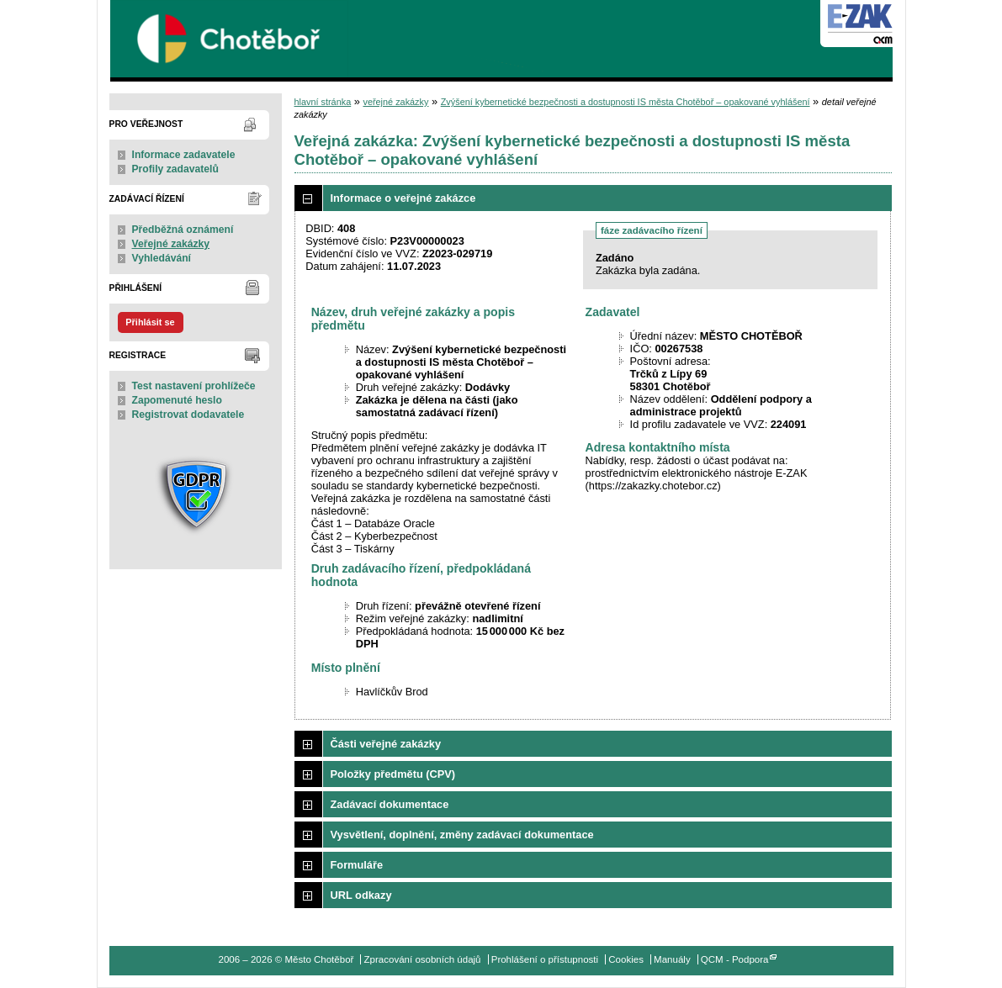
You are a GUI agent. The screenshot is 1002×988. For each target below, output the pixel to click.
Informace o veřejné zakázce (403, 198)
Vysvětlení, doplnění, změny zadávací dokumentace (462, 834)
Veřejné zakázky (171, 244)
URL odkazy (361, 895)
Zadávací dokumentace (390, 804)
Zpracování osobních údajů (422, 959)
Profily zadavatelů (175, 169)
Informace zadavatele (184, 155)
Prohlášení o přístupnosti (544, 959)
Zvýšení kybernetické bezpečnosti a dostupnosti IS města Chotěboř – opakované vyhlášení (625, 102)
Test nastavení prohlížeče (194, 386)
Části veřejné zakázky (386, 743)
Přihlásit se (149, 322)
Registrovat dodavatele (188, 414)
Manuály (672, 959)
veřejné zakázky (395, 102)
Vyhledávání (162, 258)
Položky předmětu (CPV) (393, 774)
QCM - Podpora (735, 959)
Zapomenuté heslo (177, 400)
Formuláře (357, 865)
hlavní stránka (323, 102)
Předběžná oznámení (183, 229)
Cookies (626, 959)
